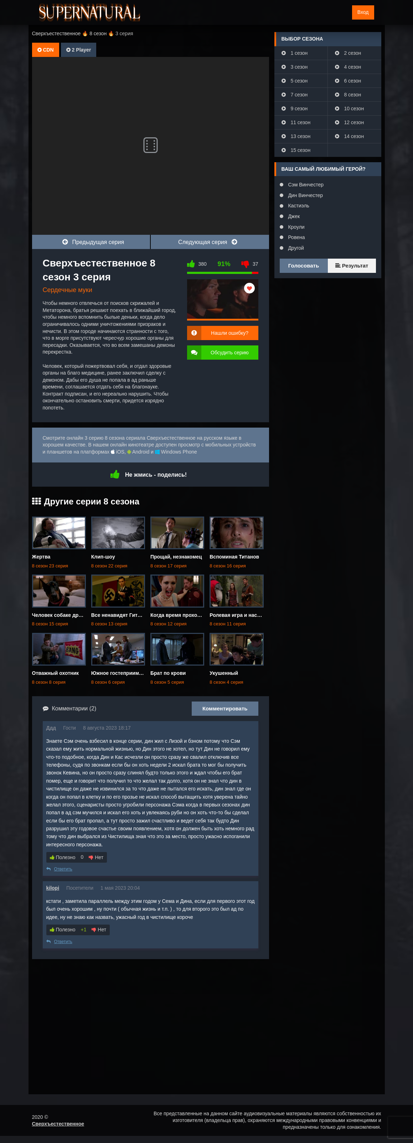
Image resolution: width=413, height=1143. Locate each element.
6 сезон (348, 81)
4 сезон (348, 67)
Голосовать (303, 266)
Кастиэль (298, 205)
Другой (295, 248)
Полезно (63, 857)
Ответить (59, 869)
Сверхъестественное (58, 1124)
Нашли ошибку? (229, 333)
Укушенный (224, 673)
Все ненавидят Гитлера (120, 615)
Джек (293, 216)
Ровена (296, 237)
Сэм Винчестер (305, 184)
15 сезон (296, 150)
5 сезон (295, 81)
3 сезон (295, 67)
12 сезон (349, 122)
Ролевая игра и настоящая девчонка (255, 615)
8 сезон (348, 94)
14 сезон (349, 136)
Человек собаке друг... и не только (74, 615)
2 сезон (348, 53)
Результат (351, 266)
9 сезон (295, 108)
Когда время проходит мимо (185, 615)
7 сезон (295, 94)
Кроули (296, 227)
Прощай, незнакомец (176, 557)
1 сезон (295, 53)
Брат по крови (168, 673)
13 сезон (296, 136)
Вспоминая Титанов (234, 557)
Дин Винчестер (305, 195)
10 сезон (349, 108)
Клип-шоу (103, 557)
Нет (96, 857)
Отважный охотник (55, 673)
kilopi (53, 888)
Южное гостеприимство (120, 673)
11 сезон (296, 122)
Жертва (41, 557)
